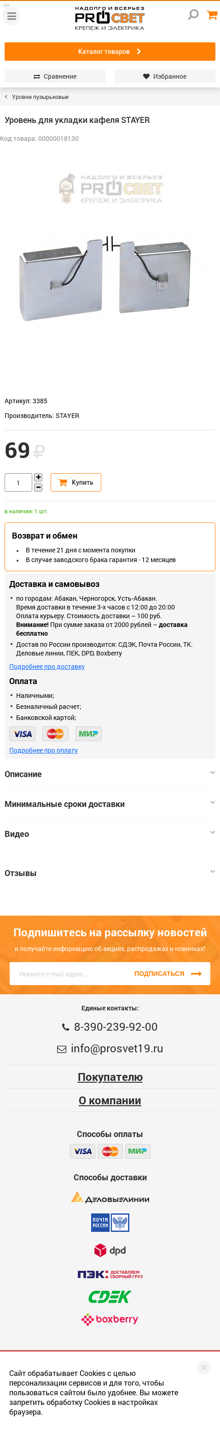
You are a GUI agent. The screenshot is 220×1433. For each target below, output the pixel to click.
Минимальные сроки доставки (110, 803)
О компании (110, 1100)
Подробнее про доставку (47, 666)
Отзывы (110, 872)
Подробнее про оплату (43, 750)
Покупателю (110, 1076)
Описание (110, 773)
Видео (110, 833)
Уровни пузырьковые (40, 96)
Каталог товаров (109, 51)
